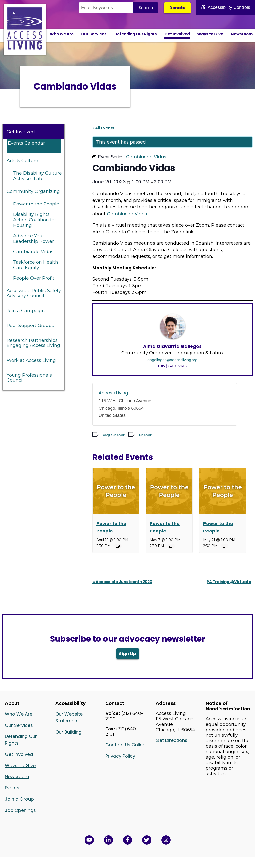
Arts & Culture (22, 160)
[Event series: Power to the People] (118, 546)
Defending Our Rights (135, 34)
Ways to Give (210, 34)
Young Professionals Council (29, 377)
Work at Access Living (31, 360)
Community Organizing (33, 191)
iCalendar (145, 435)
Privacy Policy (120, 756)
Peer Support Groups (30, 325)
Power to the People (36, 204)
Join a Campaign (26, 310)
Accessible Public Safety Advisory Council (34, 293)
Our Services (94, 34)
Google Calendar (113, 435)
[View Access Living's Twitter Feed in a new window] (146, 840)
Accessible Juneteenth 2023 (122, 581)
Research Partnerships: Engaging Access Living (33, 343)
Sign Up (127, 654)
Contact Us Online (125, 745)
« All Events (103, 128)
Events (12, 788)
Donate (177, 8)
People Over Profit (33, 278)
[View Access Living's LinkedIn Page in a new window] (108, 840)
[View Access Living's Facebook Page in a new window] (127, 840)
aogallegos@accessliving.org (172, 359)
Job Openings (20, 810)
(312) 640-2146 (172, 366)
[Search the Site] (106, 7)
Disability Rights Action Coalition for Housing (34, 220)
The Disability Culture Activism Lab (37, 175)
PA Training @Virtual (229, 581)
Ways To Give (20, 765)
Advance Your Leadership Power (33, 238)
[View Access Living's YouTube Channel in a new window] (89, 840)
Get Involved (177, 34)
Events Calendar (26, 143)
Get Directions (171, 740)
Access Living (113, 393)
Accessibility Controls (225, 7)
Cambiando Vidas (33, 251)
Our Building (69, 732)
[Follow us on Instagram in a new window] (166, 840)
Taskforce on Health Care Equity (35, 264)
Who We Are (62, 34)
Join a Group (19, 799)
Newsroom (242, 34)
